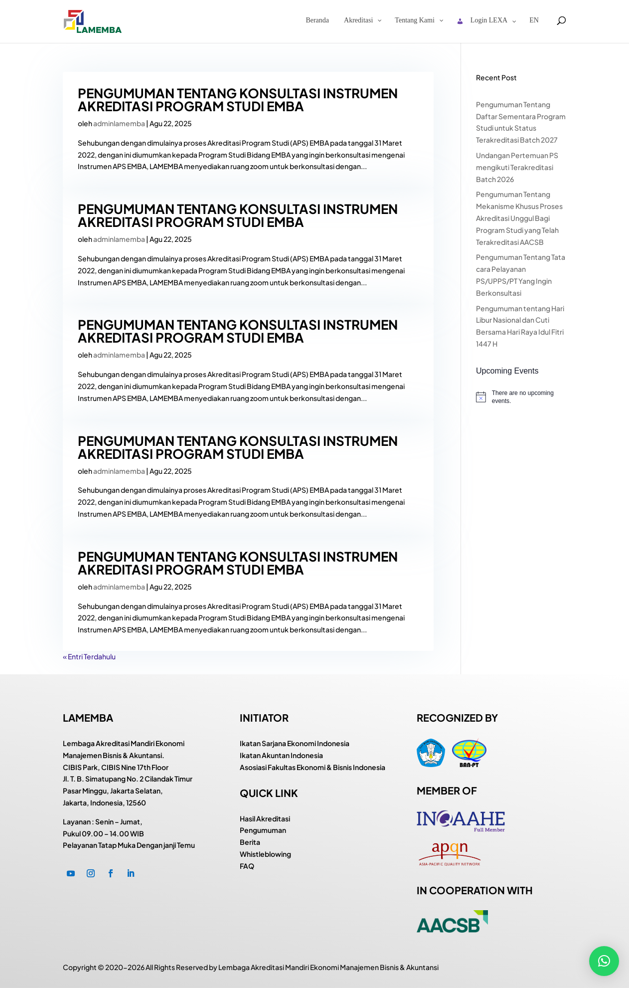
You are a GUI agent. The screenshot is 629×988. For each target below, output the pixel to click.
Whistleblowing (265, 853)
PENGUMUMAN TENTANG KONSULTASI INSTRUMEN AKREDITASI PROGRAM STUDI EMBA (238, 99)
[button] (604, 961)
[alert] (521, 397)
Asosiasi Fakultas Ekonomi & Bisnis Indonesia (312, 767)
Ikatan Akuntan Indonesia (281, 755)
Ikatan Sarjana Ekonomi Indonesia (294, 743)
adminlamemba (119, 123)
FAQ (247, 865)
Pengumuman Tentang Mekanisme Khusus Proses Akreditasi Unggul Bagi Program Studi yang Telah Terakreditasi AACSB (519, 218)
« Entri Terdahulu (89, 656)
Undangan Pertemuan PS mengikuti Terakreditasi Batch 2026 (517, 167)
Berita (250, 841)
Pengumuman (263, 829)
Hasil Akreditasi (265, 818)
